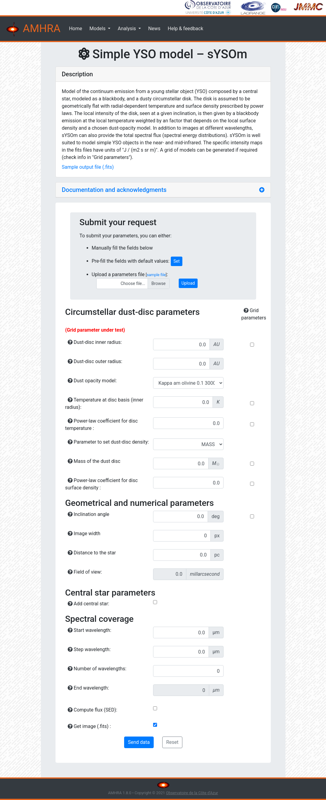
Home (75, 28)
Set (177, 261)
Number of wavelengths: (97, 669)
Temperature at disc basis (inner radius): (104, 403)
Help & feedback (185, 28)
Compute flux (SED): (92, 710)
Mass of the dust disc (94, 461)
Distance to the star (92, 553)
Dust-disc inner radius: (95, 342)
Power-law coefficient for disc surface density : (101, 484)
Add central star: (88, 604)
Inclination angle (88, 514)
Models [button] (98, 28)
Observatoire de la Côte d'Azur (192, 793)
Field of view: (85, 572)
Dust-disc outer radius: (95, 361)
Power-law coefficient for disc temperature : (101, 424)
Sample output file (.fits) (88, 167)
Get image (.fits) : (89, 726)
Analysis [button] (127, 28)
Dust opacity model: (92, 381)
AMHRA (32, 29)
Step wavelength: (89, 649)
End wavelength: (88, 688)
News (154, 28)
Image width (84, 533)
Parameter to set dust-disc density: (108, 442)
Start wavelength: (89, 630)
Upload (188, 283)
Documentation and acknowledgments (114, 189)
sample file (156, 274)
